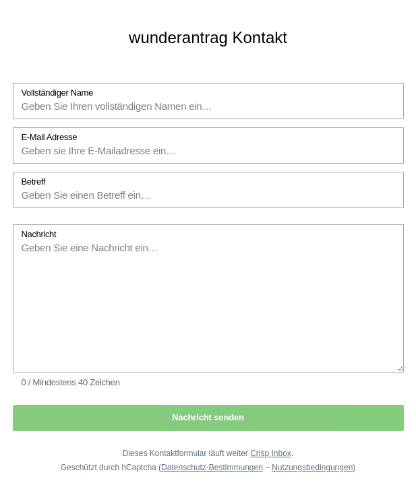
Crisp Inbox (270, 453)
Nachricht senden (208, 417)
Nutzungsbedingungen (312, 467)
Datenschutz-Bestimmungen (212, 467)
